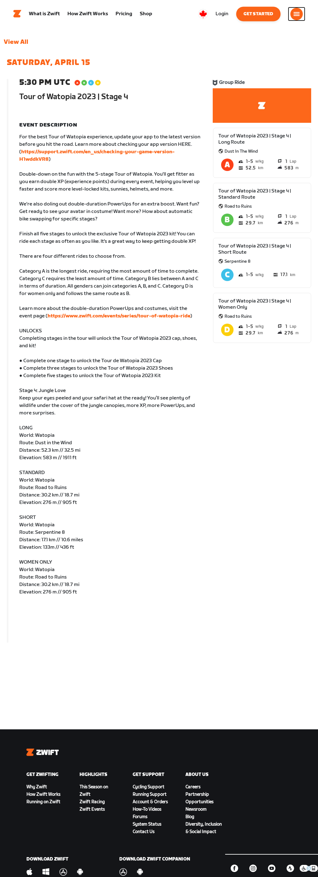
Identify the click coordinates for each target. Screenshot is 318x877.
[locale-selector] (203, 14)
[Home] (17, 14)
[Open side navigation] (296, 14)
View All (16, 42)
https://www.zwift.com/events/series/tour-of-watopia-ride (119, 316)
